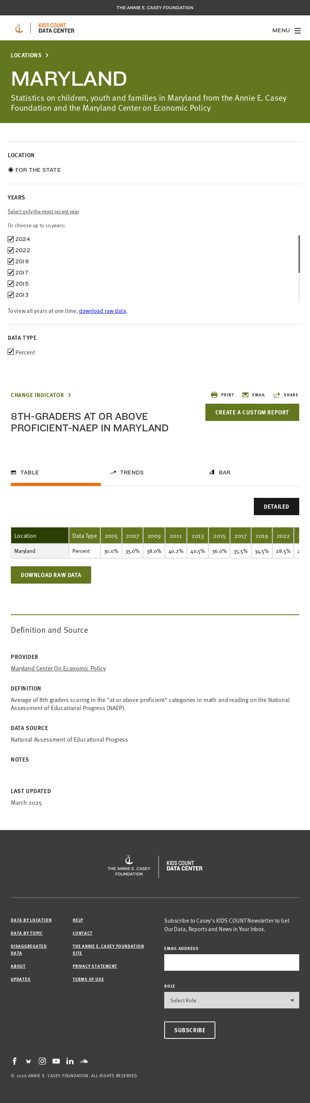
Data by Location (31, 920)
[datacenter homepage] (56, 28)
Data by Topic (27, 933)
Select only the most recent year (43, 211)
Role (169, 986)
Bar (225, 472)
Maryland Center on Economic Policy (58, 668)
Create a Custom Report (252, 412)
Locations (26, 55)
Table (29, 472)
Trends (132, 472)
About (18, 966)
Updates (20, 979)
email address (181, 948)
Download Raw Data (51, 575)
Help (78, 920)
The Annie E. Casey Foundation (155, 7)
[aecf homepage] (19, 28)
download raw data (102, 310)
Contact (82, 933)
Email (253, 395)
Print (222, 395)
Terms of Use (88, 979)
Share (285, 395)
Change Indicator (37, 395)
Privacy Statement (95, 966)
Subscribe (189, 1030)
